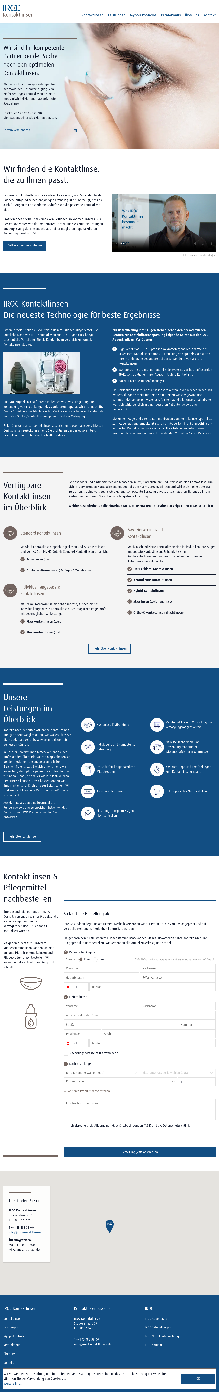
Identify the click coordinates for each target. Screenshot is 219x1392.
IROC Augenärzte (156, 1319)
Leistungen (117, 15)
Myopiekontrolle (143, 15)
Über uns (192, 15)
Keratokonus (171, 15)
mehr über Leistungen (22, 837)
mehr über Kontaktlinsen (110, 649)
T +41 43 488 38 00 (21, 1228)
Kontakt (209, 15)
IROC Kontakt (153, 1345)
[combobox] (66, 1073)
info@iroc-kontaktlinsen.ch (27, 1232)
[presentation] (90, 1137)
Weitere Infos (13, 1383)
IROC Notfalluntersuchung (162, 1336)
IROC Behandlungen (158, 1327)
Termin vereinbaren (40, 130)
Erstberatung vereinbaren (25, 245)
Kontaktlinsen (93, 15)
